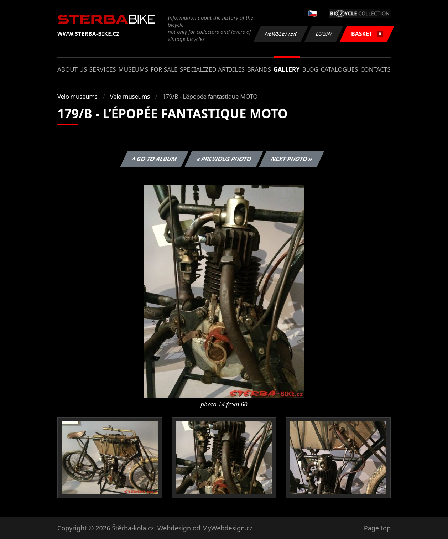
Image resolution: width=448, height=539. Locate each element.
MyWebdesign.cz (227, 528)
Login (324, 33)
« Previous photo (224, 159)
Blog (310, 69)
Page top (377, 528)
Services (102, 69)
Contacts (375, 69)
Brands (259, 69)
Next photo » (291, 159)
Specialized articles (212, 69)
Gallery (287, 69)
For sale (164, 69)
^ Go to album (154, 159)
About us (72, 69)
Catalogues (339, 69)
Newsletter (280, 33)
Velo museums (77, 96)
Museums (133, 69)
